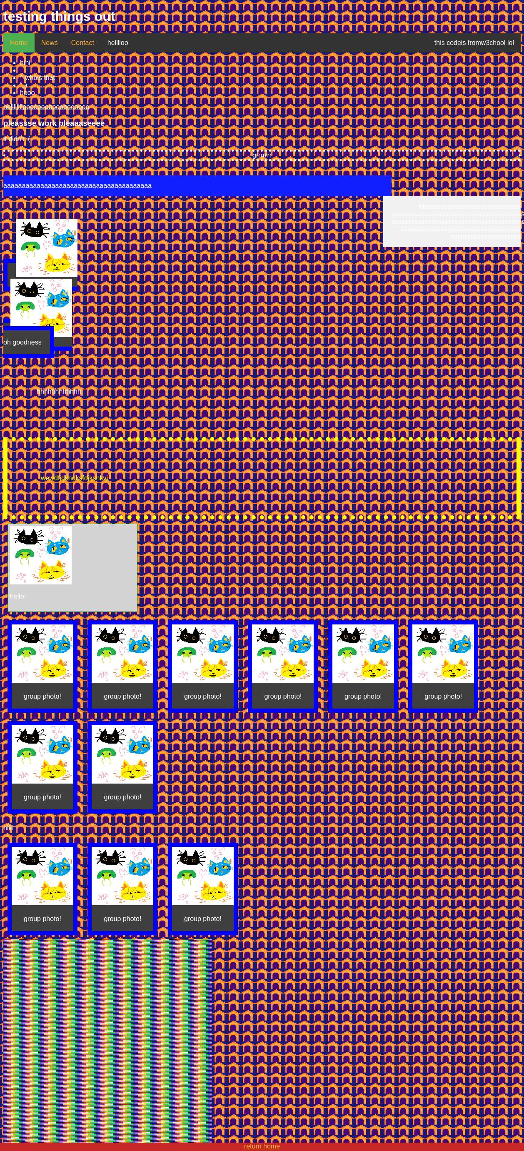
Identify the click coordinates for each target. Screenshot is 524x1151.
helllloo (117, 42)
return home (262, 1146)
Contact (82, 42)
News (49, 42)
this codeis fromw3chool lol (474, 42)
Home (19, 42)
